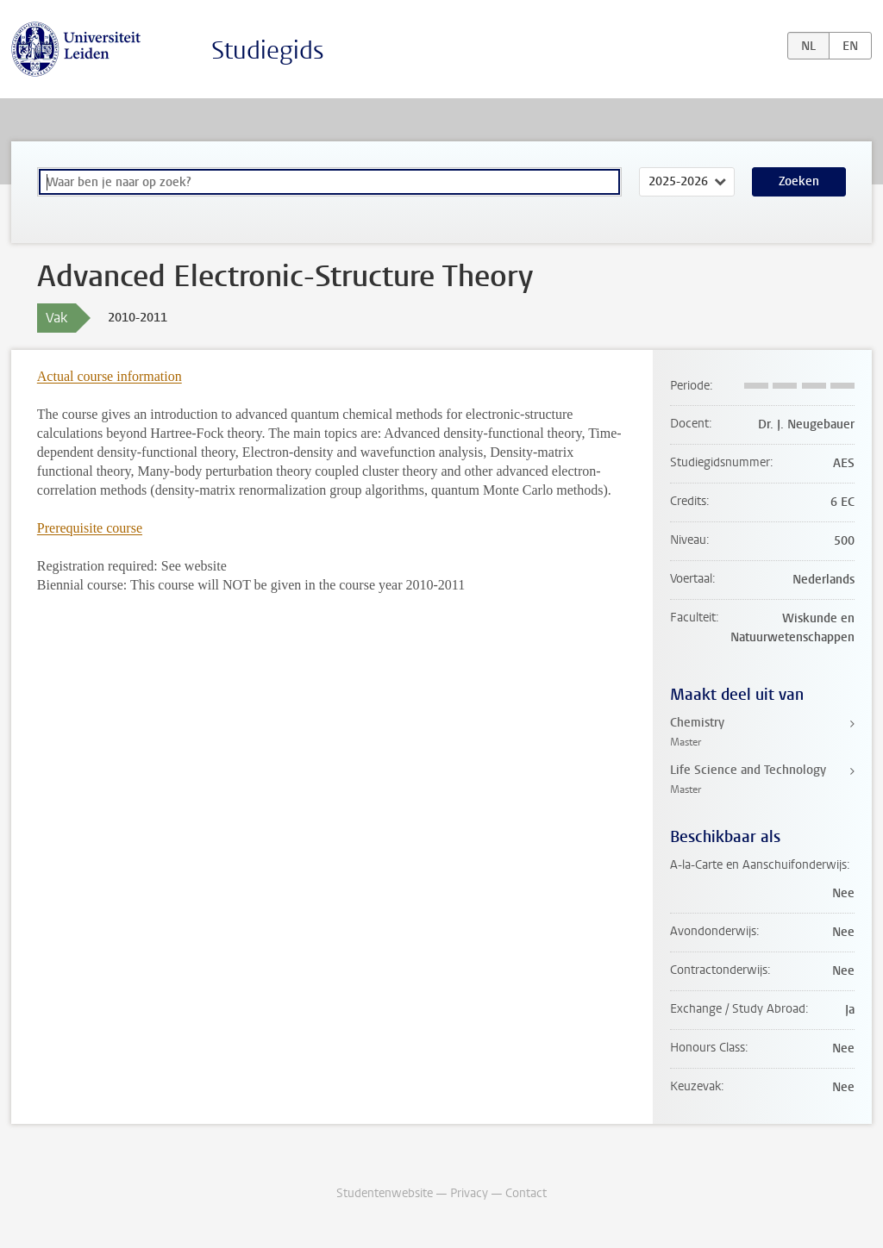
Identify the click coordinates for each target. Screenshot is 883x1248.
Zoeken (799, 181)
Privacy (469, 1193)
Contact (526, 1193)
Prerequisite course (89, 528)
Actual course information (109, 376)
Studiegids (267, 50)
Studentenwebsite (384, 1193)
